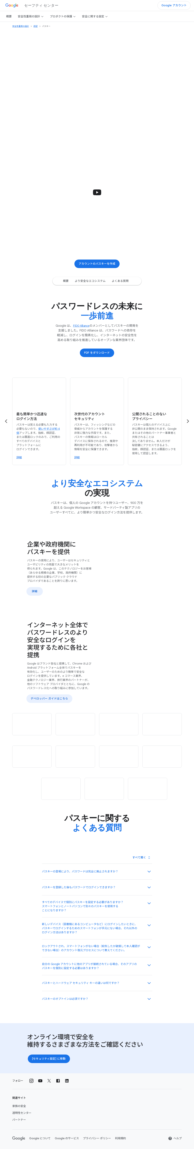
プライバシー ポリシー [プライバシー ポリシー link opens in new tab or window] (97, 1138)
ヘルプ (175, 1138)
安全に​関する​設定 (95, 16)
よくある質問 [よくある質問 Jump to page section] (120, 281)
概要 (9, 16)
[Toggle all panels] (141, 857)
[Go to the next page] (188, 421)
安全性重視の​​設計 (31, 16)
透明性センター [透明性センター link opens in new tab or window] (21, 1113)
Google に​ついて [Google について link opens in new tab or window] (40, 1138)
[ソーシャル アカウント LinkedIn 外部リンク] (67, 1081)
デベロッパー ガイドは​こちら (49, 698)
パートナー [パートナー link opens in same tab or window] (19, 1120)
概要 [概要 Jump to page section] (66, 281)
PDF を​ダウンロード (97, 353)
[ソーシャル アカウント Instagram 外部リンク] (31, 1081)
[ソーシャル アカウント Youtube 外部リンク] (40, 1081)
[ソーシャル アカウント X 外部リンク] (49, 1081)
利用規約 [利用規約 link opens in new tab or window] (120, 1138)
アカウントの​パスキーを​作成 (97, 264)
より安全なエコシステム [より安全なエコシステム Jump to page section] (90, 281)
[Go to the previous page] (6, 421)
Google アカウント (174, 5)
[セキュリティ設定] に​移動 (49, 1058)
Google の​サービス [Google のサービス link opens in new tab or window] (67, 1138)
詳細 (34, 591)
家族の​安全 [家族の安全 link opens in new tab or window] (19, 1106)
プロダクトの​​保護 (63, 16)
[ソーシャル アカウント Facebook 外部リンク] (58, 1081)
